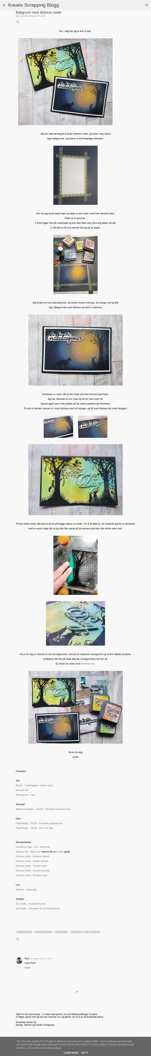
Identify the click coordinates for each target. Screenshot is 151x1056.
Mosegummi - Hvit (25, 795)
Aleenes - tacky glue (26, 889)
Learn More (71, 1052)
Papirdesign (61, 932)
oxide (60, 851)
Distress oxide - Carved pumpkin (33, 870)
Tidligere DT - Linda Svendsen (85, 932)
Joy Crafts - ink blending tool (31, 903)
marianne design (43, 932)
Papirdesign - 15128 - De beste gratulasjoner (39, 823)
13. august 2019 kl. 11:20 (41, 958)
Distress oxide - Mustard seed (31, 875)
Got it (84, 1052)
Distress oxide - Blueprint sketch (33, 856)
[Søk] (63, 5)
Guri (27, 958)
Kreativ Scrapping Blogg (33, 5)
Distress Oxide (24, 932)
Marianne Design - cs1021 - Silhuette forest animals (43, 809)
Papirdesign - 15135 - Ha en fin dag (34, 828)
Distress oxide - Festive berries (32, 861)
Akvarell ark (22, 790)
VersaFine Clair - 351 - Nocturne (33, 847)
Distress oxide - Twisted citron (31, 866)
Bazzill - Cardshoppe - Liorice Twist (34, 785)
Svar (27, 968)
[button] (17, 22)
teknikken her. (87, 663)
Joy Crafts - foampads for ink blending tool (38, 908)
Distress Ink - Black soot (28, 851)
